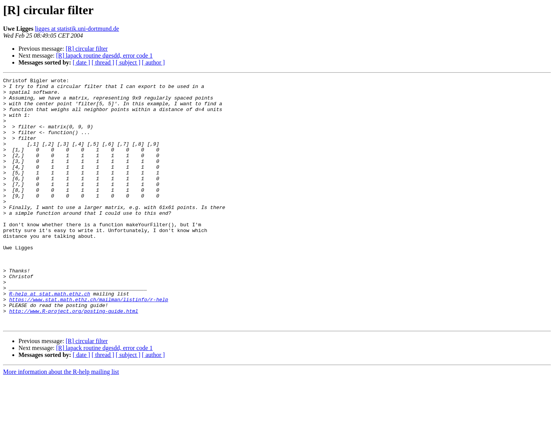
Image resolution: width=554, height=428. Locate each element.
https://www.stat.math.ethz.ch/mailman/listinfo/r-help (88, 344)
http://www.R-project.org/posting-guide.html (73, 358)
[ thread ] (103, 62)
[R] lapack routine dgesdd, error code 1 (104, 55)
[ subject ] (128, 62)
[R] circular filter (87, 48)
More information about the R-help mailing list (61, 421)
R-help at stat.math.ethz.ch (49, 337)
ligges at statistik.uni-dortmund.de (77, 28)
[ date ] (81, 62)
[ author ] (153, 62)
